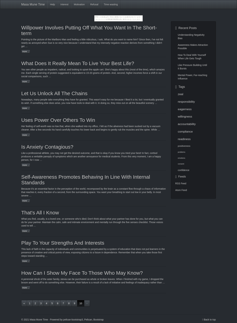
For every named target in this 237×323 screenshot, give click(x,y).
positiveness (184, 146)
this (129, 156)
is (46, 218)
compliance (185, 131)
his (53, 129)
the (53, 222)
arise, (58, 103)
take (148, 252)
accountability (187, 124)
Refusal (94, 4)
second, (121, 73)
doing (103, 103)
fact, (147, 153)
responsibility (186, 101)
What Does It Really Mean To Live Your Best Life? (77, 63)
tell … (33, 225)
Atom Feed (181, 190)
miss (118, 103)
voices (159, 222)
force (145, 73)
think (96, 218)
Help (52, 4)
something (38, 103)
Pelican (88, 319)
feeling (29, 126)
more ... (25, 51)
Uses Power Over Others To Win (58, 120)
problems (181, 152)
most (158, 192)
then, (148, 39)
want (103, 192)
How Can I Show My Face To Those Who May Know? (82, 273)
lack (28, 249)
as (45, 69)
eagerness (185, 109)
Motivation (79, 4)
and (69, 222)
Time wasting (111, 4)
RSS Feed (180, 183)
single (35, 73)
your (114, 218)
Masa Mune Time (33, 4)
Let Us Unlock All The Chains (54, 93)
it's (32, 188)
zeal (180, 94)
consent (181, 164)
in (40, 249)
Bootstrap (98, 319)
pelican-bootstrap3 (73, 319)
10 (80, 303)
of (46, 39)
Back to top (210, 319)
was (49, 126)
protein (53, 73)
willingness (185, 116)
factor (51, 188)
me (112, 99)
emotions (181, 158)
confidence (183, 170)
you (52, 153)
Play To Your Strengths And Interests (62, 243)
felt (161, 39)
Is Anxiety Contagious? (47, 147)
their (78, 282)
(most (132, 69)
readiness (184, 139)
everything (58, 99)
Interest (64, 4)
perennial (28, 279)
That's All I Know (40, 212)
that (133, 252)
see (28, 69)
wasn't (97, 99)
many (37, 99)
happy (114, 69)
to (32, 39)
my (139, 279)
